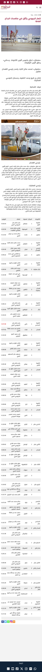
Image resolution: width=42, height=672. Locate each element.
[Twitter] (5, 621)
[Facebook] (2, 621)
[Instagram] (11, 621)
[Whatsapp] (8, 621)
